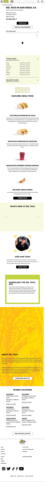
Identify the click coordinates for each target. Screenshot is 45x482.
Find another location (22, 433)
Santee (24, 418)
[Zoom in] (37, 35)
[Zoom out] (37, 37)
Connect (3, 449)
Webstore (25, 451)
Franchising (3, 463)
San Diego (9, 394)
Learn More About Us (22, 378)
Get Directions (11, 19)
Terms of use (13, 476)
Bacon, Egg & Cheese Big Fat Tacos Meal (22, 141)
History (2, 456)
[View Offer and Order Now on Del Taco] (22, 219)
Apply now (22, 267)
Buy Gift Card (26, 447)
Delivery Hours (12, 80)
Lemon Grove (11, 418)
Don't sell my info (29, 476)
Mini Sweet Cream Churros (22, 190)
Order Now (22, 198)
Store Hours (11, 59)
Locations (3, 453)
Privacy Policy (20, 476)
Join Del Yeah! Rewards (22, 27)
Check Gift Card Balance (28, 449)
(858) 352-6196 (10, 16)
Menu (2, 447)
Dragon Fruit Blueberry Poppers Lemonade (22, 165)
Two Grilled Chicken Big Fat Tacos (22, 115)
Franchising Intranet (27, 456)
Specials (3, 451)
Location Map (11, 31)
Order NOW (22, 23)
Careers (2, 461)
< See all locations (7, 5)
